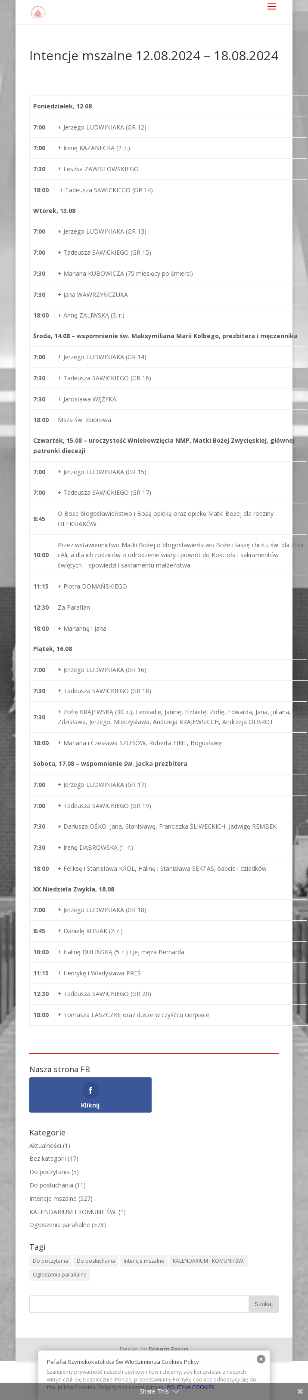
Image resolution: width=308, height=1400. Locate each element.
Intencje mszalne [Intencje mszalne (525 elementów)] (144, 1260)
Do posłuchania (51, 1185)
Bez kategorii (47, 1158)
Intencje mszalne (53, 1198)
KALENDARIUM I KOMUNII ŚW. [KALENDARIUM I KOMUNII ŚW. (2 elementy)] (208, 1260)
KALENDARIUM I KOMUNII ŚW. (73, 1212)
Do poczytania (49, 1172)
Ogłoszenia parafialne (59, 1225)
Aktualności (45, 1145)
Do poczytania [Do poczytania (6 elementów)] (50, 1260)
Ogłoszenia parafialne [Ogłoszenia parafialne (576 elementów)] (60, 1274)
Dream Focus (169, 1349)
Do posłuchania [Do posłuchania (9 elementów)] (96, 1260)
